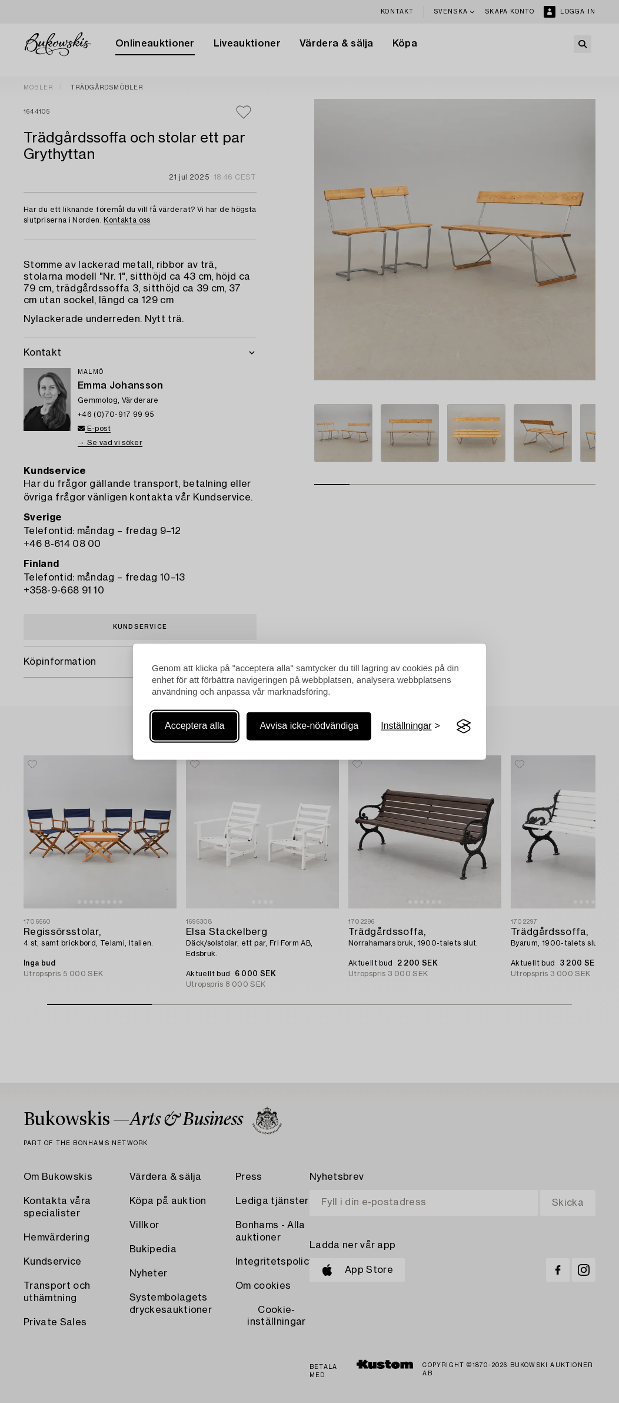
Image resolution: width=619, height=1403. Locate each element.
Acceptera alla (194, 726)
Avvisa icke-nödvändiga (308, 726)
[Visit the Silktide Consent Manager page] (464, 726)
